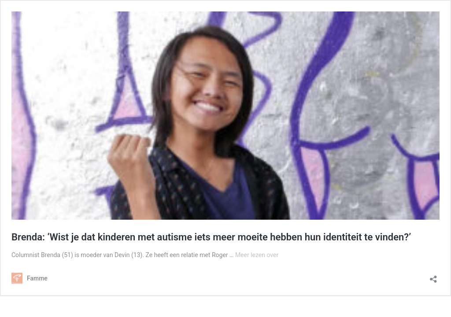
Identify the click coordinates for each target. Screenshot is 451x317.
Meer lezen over (256, 254)
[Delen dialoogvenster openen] (433, 276)
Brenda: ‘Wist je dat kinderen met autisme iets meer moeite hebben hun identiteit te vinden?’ (211, 237)
